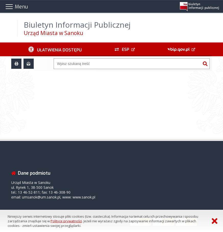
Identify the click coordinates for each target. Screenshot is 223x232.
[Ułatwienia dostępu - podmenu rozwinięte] (55, 49)
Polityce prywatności (66, 221)
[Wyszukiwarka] (127, 64)
